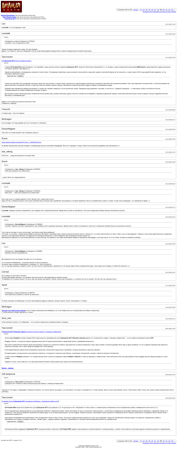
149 (144, 9)
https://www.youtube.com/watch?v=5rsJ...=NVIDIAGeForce (21, 142)
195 (149, 9)
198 (158, 9)
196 (152, 9)
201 (166, 9)
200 (164, 9)
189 (146, 9)
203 (172, 9)
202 (169, 9)
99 (141, 9)
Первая (135, 9)
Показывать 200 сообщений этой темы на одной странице (159, 11)
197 (155, 9)
